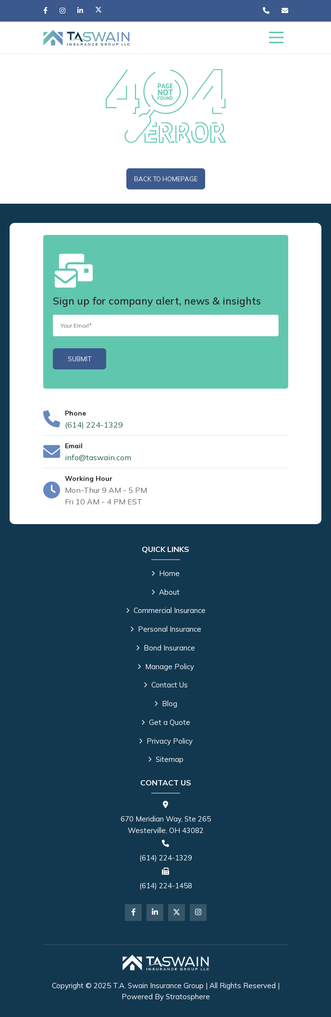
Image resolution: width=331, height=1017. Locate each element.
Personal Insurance (165, 629)
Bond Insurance (165, 647)
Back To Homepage (165, 179)
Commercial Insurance (166, 610)
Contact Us (166, 684)
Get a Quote (165, 722)
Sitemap (166, 759)
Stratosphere (188, 996)
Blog (165, 703)
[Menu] (276, 37)
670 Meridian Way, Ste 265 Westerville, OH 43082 (166, 824)
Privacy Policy (166, 741)
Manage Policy (165, 666)
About (165, 592)
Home (165, 573)
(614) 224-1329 (94, 424)
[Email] (166, 325)
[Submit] (79, 358)
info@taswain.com (98, 457)
